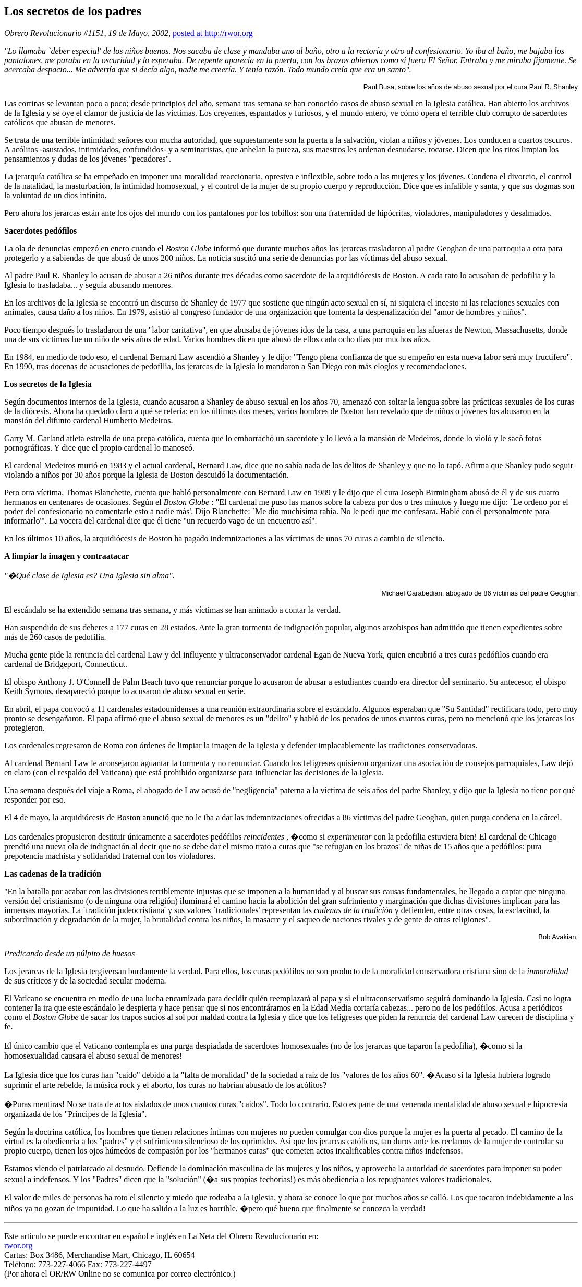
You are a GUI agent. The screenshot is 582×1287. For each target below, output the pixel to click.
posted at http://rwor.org (213, 33)
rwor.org (18, 1245)
